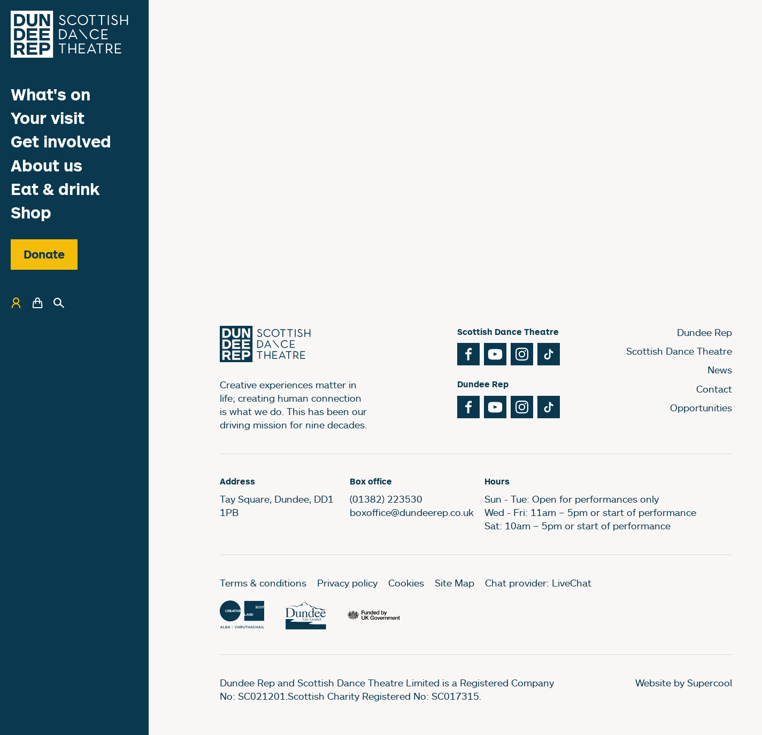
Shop (31, 212)
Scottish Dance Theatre (679, 351)
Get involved (61, 141)
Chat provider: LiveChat (538, 583)
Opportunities (701, 407)
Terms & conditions (263, 583)
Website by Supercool (683, 683)
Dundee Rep (704, 332)
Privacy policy (347, 583)
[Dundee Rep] (69, 34)
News (719, 370)
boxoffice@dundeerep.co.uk (412, 512)
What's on (50, 94)
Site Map (454, 583)
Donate (44, 254)
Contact (714, 389)
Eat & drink (55, 189)
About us (46, 165)
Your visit (47, 118)
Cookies (406, 583)
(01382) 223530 (386, 499)
